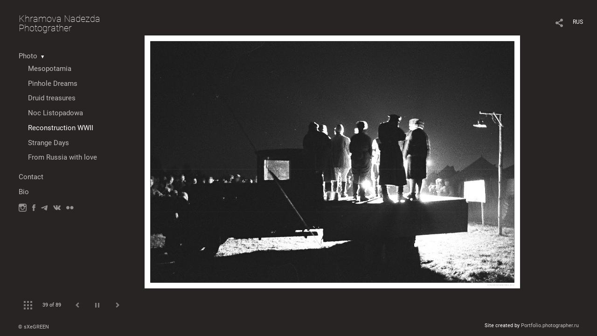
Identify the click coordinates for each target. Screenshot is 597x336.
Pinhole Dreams (52, 83)
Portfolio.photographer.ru (550, 325)
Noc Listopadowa (55, 113)
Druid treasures (52, 98)
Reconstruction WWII (60, 128)
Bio (24, 192)
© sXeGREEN (33, 327)
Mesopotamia (49, 68)
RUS (578, 22)
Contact (31, 177)
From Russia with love (62, 157)
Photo (28, 56)
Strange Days (48, 143)
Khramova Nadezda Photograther (59, 23)
